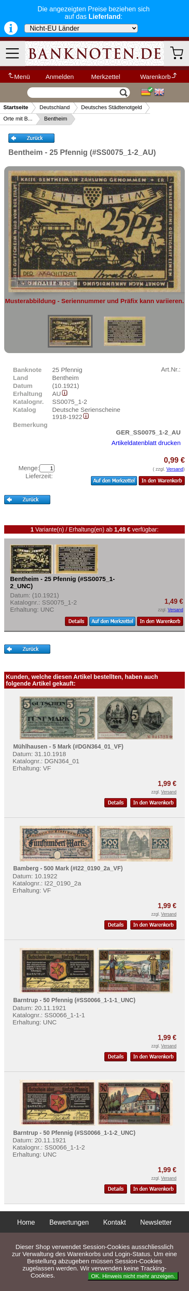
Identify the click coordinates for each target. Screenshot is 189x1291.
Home (26, 1222)
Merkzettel (105, 76)
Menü (18, 76)
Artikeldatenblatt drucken (146, 442)
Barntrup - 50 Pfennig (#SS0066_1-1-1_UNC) (74, 1000)
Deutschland (54, 107)
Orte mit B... (17, 118)
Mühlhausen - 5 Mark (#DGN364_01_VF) (68, 746)
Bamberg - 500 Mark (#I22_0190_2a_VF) (67, 868)
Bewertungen (69, 1222)
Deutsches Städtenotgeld (111, 107)
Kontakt (114, 1222)
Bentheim (55, 118)
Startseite (15, 107)
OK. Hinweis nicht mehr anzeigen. (133, 1276)
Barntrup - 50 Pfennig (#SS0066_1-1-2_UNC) (74, 1132)
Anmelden (60, 76)
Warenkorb (159, 76)
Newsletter (156, 1222)
